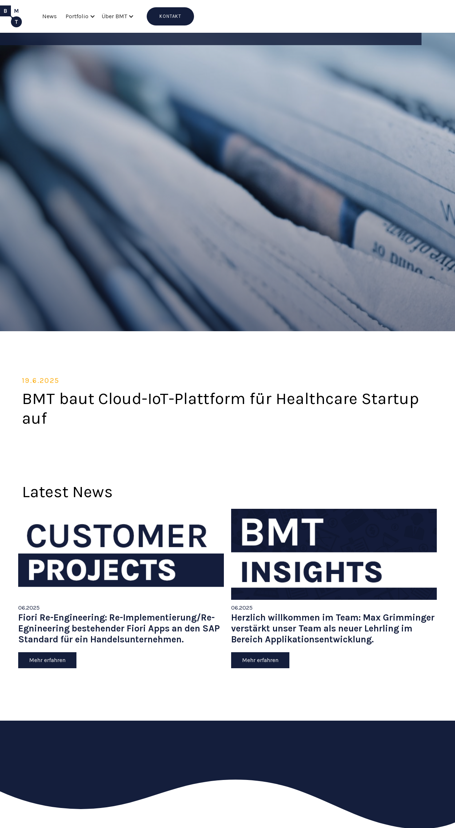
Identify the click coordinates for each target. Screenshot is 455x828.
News (49, 16)
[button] (79, 16)
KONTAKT (170, 16)
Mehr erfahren (47, 660)
